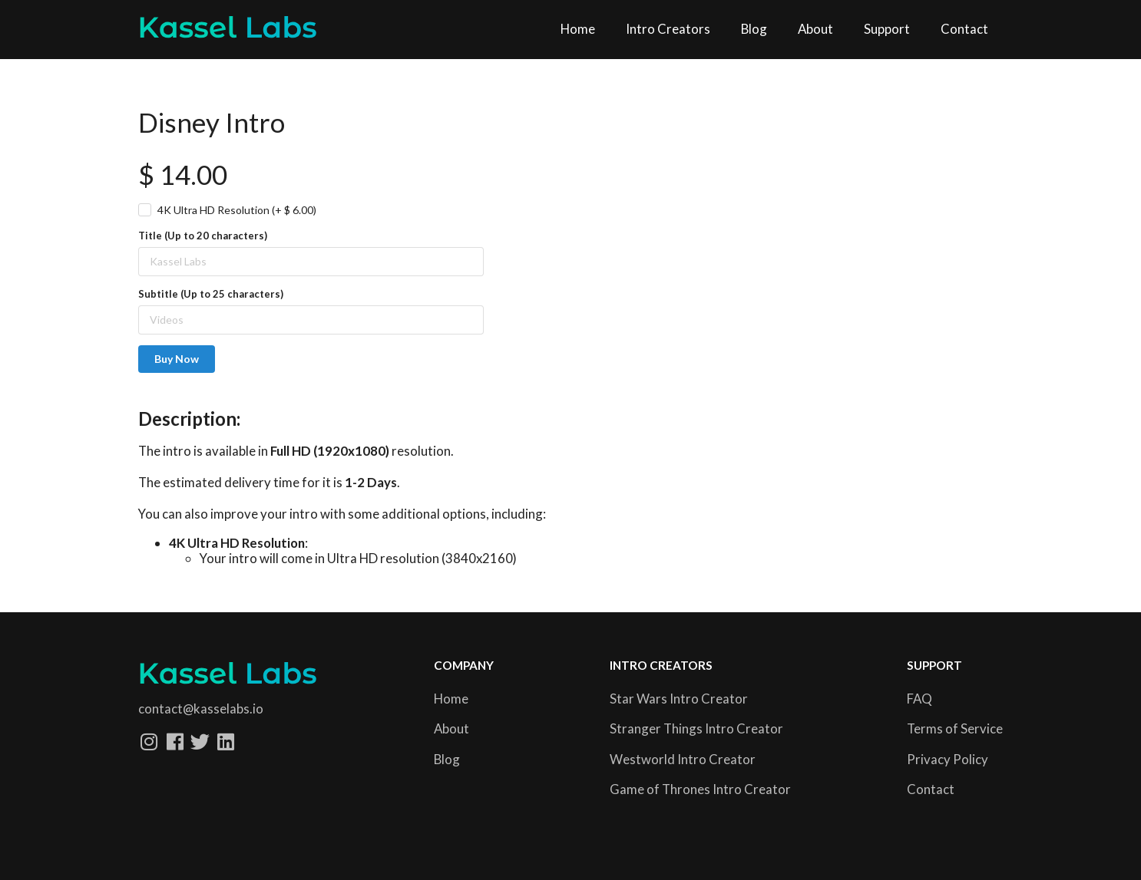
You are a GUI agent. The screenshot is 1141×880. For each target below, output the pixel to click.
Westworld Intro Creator (683, 759)
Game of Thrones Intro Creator (700, 789)
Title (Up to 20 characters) (202, 235)
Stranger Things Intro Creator (696, 729)
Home (578, 29)
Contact (964, 29)
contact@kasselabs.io (200, 709)
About (815, 29)
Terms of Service (955, 729)
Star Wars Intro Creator (679, 699)
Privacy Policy (947, 759)
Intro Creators (668, 29)
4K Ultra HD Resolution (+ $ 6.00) (236, 209)
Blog (754, 29)
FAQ (919, 699)
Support (887, 29)
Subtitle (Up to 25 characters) (210, 294)
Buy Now (176, 358)
